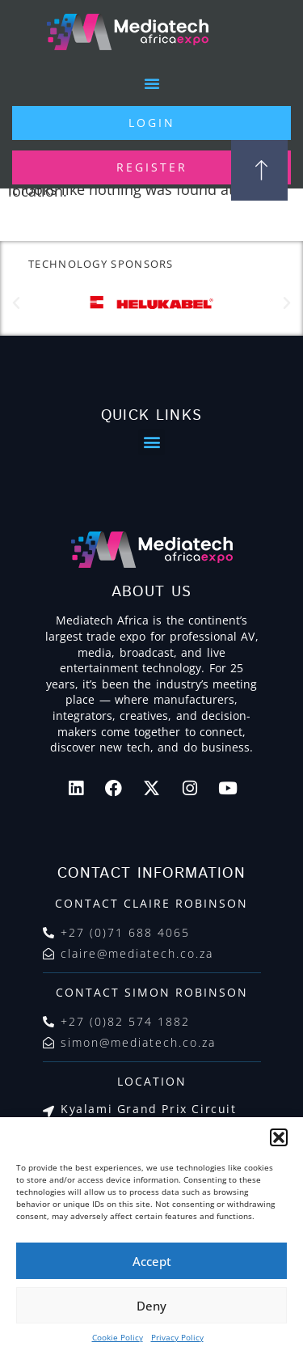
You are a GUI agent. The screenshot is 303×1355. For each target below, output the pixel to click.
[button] (279, 1137)
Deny (151, 1306)
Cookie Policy (117, 1337)
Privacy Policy (177, 1337)
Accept (152, 1261)
